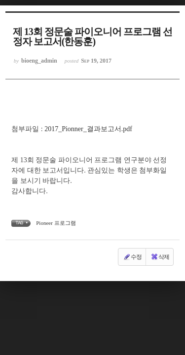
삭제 (159, 257)
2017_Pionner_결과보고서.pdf (88, 129)
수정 (132, 257)
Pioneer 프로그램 (55, 223)
